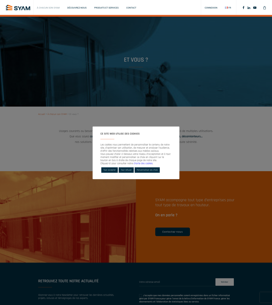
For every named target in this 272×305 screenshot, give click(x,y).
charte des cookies (143, 163)
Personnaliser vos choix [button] (147, 170)
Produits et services (106, 7)
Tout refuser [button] (126, 170)
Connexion (211, 7)
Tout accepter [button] (109, 170)
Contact (131, 7)
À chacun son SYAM (48, 7)
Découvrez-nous (77, 7)
